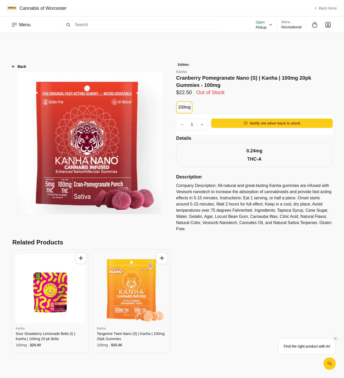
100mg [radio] (184, 107)
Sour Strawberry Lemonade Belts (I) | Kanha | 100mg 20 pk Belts (45, 336)
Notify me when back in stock (272, 123)
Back (18, 66)
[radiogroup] (184, 107)
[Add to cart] (81, 258)
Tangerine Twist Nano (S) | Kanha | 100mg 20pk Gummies (131, 336)
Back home (325, 8)
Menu (21, 25)
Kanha (181, 72)
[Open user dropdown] (328, 24)
